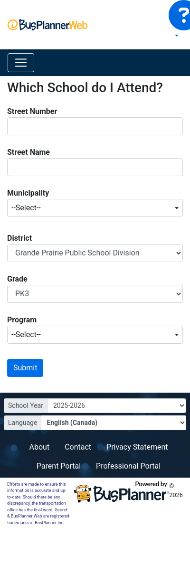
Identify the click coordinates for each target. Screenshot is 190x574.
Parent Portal (59, 465)
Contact (78, 447)
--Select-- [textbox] (26, 207)
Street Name (28, 152)
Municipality (28, 193)
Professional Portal (128, 465)
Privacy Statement (137, 447)
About (39, 447)
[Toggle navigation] (21, 62)
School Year (25, 405)
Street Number (32, 111)
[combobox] (95, 208)
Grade (17, 278)
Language (22, 422)
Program (22, 319)
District (19, 238)
